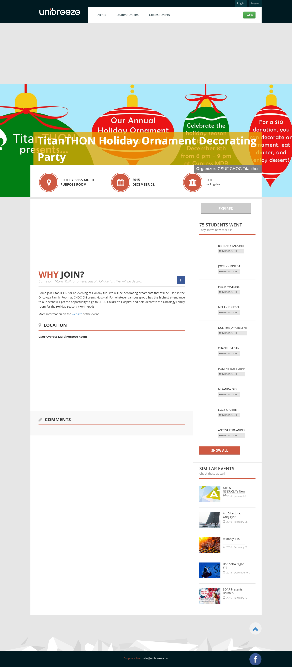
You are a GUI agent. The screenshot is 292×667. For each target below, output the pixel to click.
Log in (241, 3)
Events (101, 15)
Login (249, 15)
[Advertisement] (146, 54)
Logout (255, 3)
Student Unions (127, 15)
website (77, 314)
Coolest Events (159, 15)
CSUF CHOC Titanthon (239, 168)
